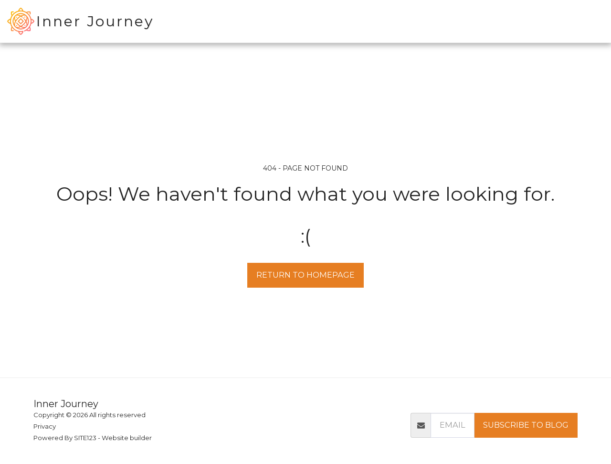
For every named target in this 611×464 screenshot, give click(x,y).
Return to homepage (305, 275)
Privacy (44, 426)
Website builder (127, 438)
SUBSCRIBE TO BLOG (526, 425)
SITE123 (85, 438)
